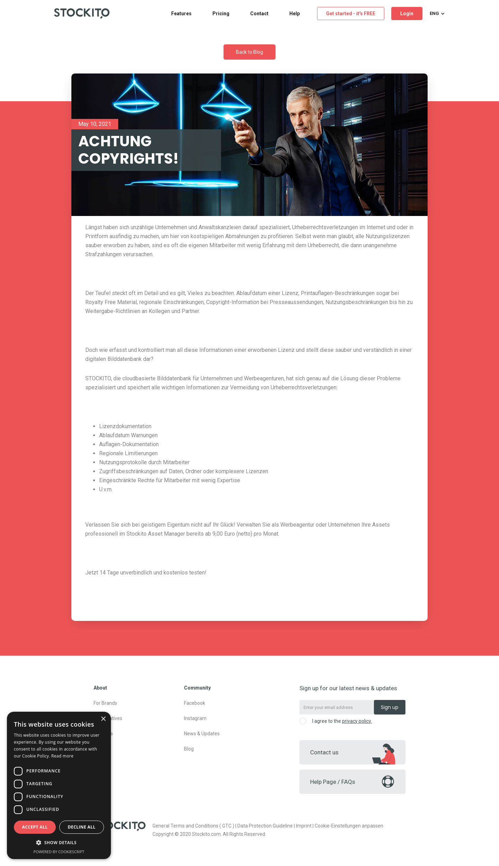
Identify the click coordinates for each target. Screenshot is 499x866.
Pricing (220, 13)
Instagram (195, 718)
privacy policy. (357, 721)
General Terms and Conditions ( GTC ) (193, 826)
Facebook (194, 703)
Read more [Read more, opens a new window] (62, 756)
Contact (259, 13)
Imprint (304, 826)
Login (406, 13)
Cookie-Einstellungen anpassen (349, 826)
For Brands (105, 703)
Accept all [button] (35, 827)
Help (294, 13)
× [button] (103, 719)
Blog (189, 749)
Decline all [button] (82, 827)
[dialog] (59, 785)
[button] (436, 13)
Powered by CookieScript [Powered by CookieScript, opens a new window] (59, 851)
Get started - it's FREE (350, 13)
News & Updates (202, 733)
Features (181, 13)
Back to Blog (249, 52)
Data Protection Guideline (265, 826)
